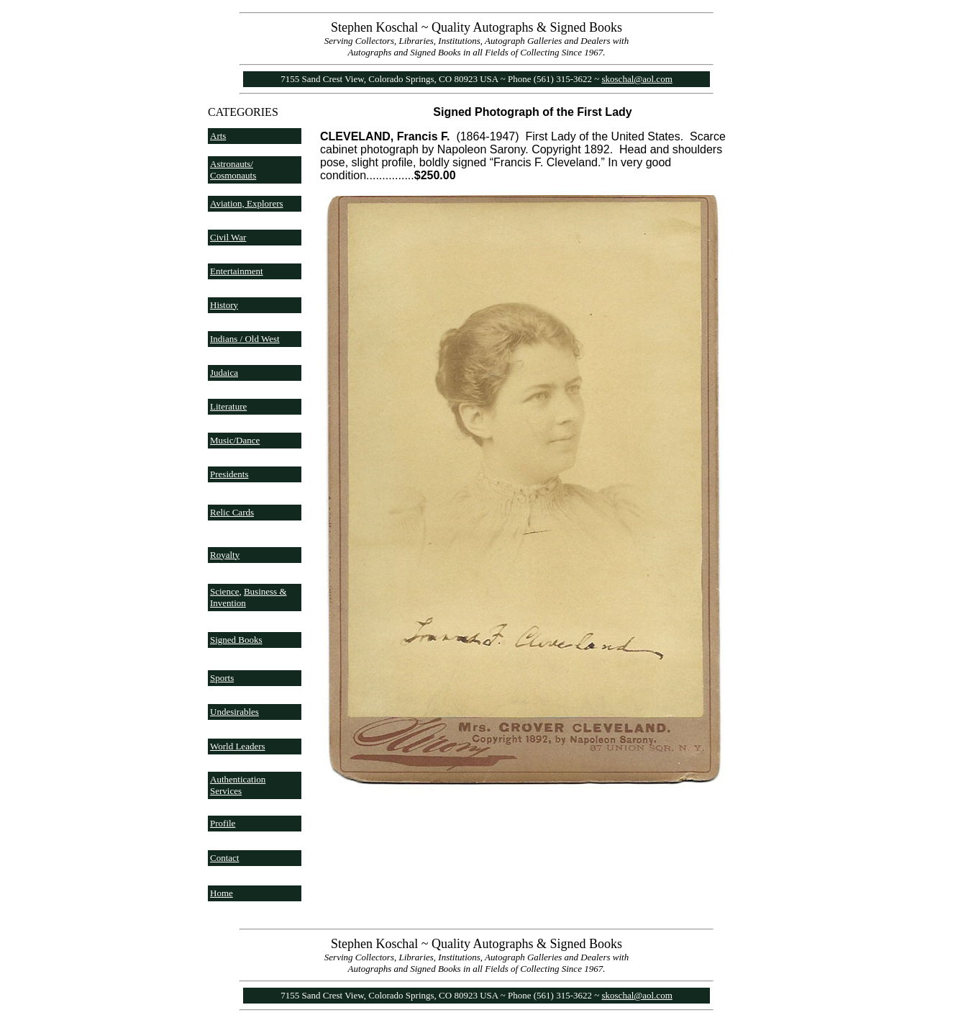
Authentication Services (237, 785)
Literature (228, 406)
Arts (218, 135)
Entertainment (236, 271)
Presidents (229, 474)
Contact (224, 857)
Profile (222, 823)
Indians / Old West (245, 338)
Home (221, 893)
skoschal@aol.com (637, 78)
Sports (222, 677)
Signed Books (236, 639)
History (224, 304)
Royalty (225, 554)
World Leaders (237, 746)
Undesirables (234, 711)
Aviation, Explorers (246, 203)
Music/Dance (235, 440)
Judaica (224, 372)
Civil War (228, 237)
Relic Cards (232, 512)
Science (224, 591)
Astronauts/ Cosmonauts (233, 169)
